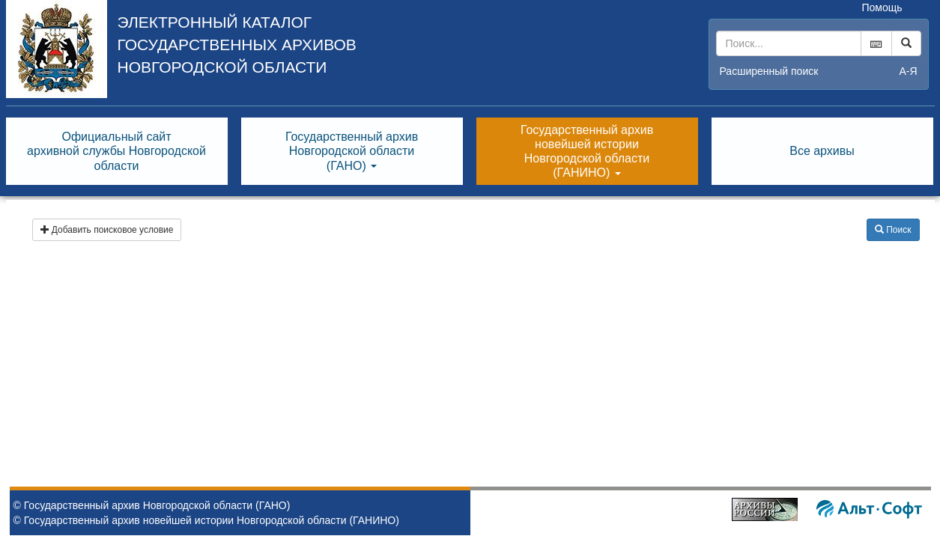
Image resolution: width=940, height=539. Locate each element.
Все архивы (822, 150)
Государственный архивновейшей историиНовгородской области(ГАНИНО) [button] (587, 152)
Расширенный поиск (769, 71)
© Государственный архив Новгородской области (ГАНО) (152, 505)
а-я (908, 71)
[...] (788, 43)
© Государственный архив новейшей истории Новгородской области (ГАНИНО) (206, 520)
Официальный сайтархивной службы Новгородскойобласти (116, 150)
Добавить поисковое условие (107, 230)
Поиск (893, 230)
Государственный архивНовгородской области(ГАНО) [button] (351, 150)
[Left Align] (906, 43)
